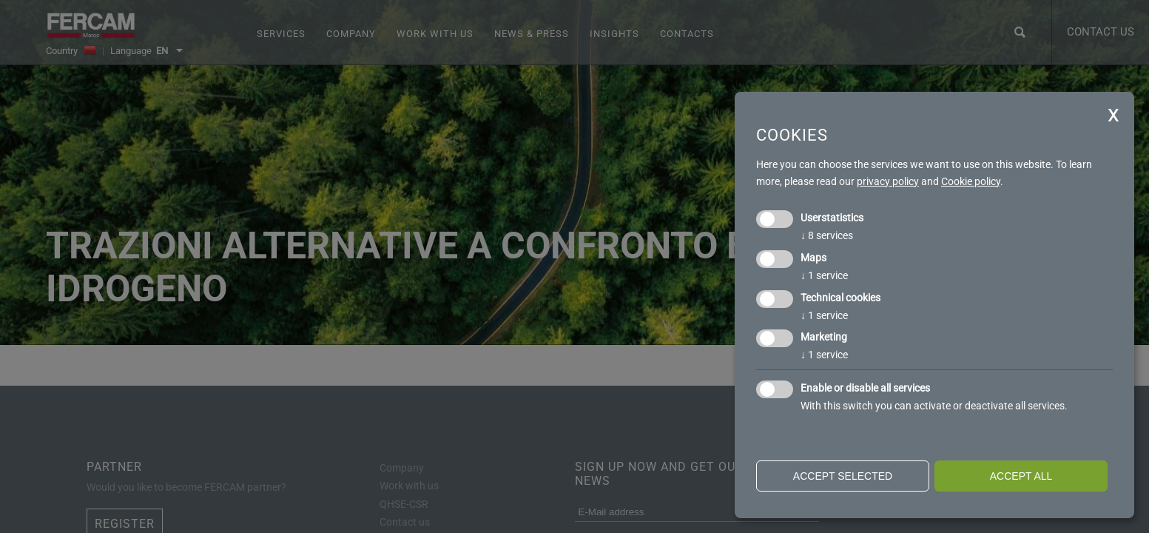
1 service (824, 275)
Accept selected (842, 476)
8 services (827, 235)
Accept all (1021, 476)
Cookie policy (970, 181)
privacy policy (888, 181)
